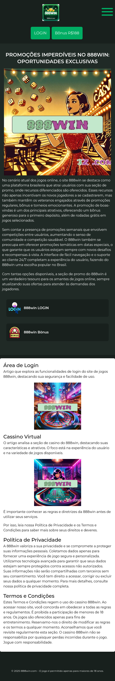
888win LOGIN (36, 308)
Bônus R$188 (67, 33)
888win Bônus (36, 332)
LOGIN (40, 33)
